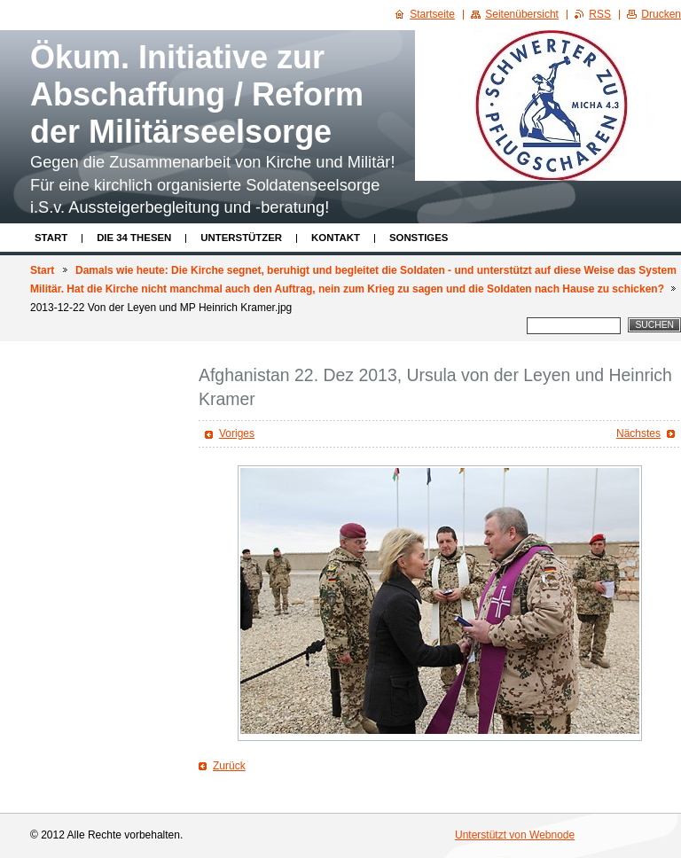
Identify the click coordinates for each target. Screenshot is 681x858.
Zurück (229, 766)
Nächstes (638, 433)
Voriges (236, 433)
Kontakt (335, 237)
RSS (600, 14)
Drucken (661, 14)
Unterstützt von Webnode (515, 835)
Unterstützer (241, 237)
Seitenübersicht (522, 14)
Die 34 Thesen (134, 237)
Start (51, 237)
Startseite (432, 14)
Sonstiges (418, 237)
